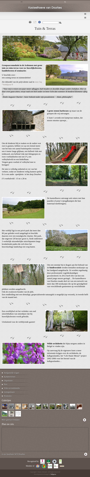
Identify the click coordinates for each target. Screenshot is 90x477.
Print (30, 22)
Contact (34, 22)
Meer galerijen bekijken (11, 420)
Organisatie (8, 381)
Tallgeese (53, 474)
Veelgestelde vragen (11, 373)
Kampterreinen (9, 377)
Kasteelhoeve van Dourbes (45, 7)
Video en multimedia (12, 388)
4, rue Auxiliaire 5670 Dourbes (13, 454)
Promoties (8, 396)
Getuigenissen (9, 392)
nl (65, 2)
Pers (5, 384)
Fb (39, 22)
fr (21, 2)
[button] (66, 85)
